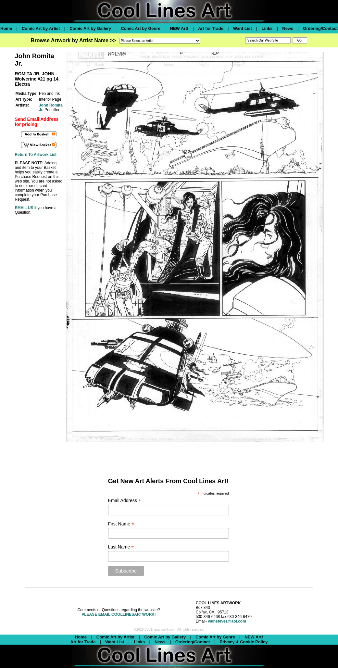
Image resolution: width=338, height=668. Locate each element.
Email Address (124, 501)
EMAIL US (24, 208)
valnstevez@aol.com (227, 621)
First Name (121, 524)
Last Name (121, 547)
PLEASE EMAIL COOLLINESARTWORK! (118, 614)
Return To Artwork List (35, 154)
